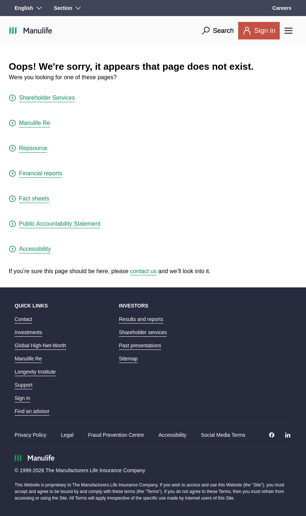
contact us (143, 271)
